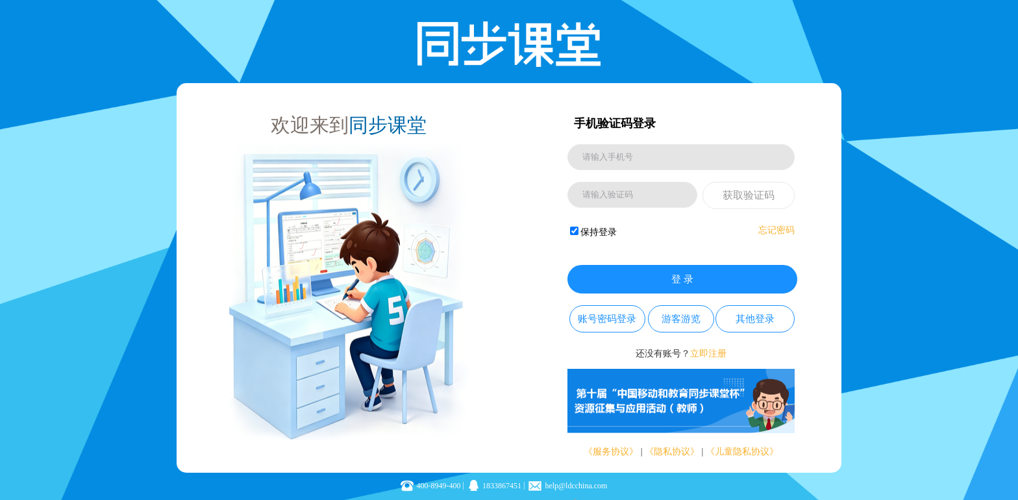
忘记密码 (776, 230)
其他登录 (755, 319)
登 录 (682, 279)
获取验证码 (749, 195)
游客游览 (681, 319)
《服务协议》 (611, 451)
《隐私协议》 (672, 451)
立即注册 (708, 353)
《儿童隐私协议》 (742, 451)
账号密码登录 (607, 319)
